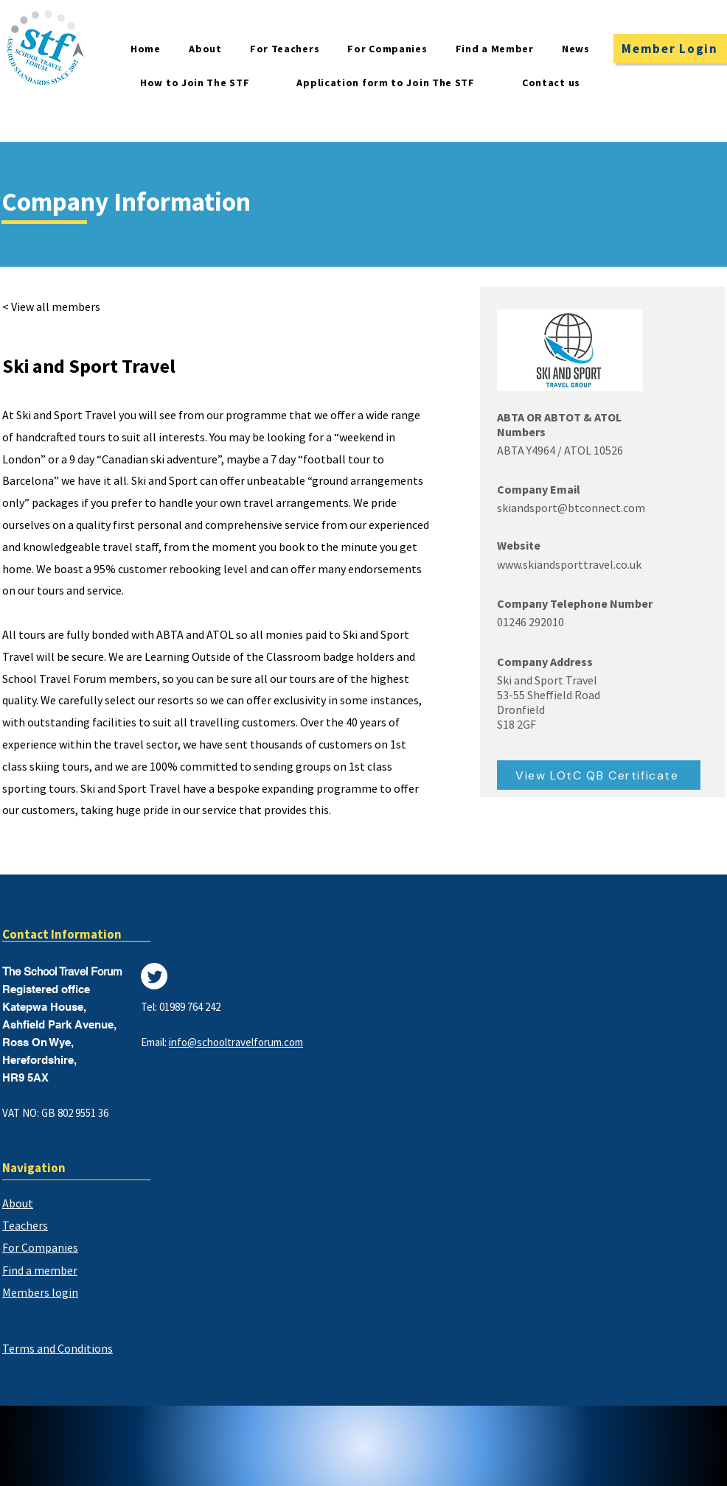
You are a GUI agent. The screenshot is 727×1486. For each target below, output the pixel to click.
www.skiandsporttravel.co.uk (569, 564)
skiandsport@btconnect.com (571, 507)
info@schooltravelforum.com (236, 1042)
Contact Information (62, 934)
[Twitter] (154, 976)
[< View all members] (60, 306)
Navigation (34, 1168)
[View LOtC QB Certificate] (598, 775)
